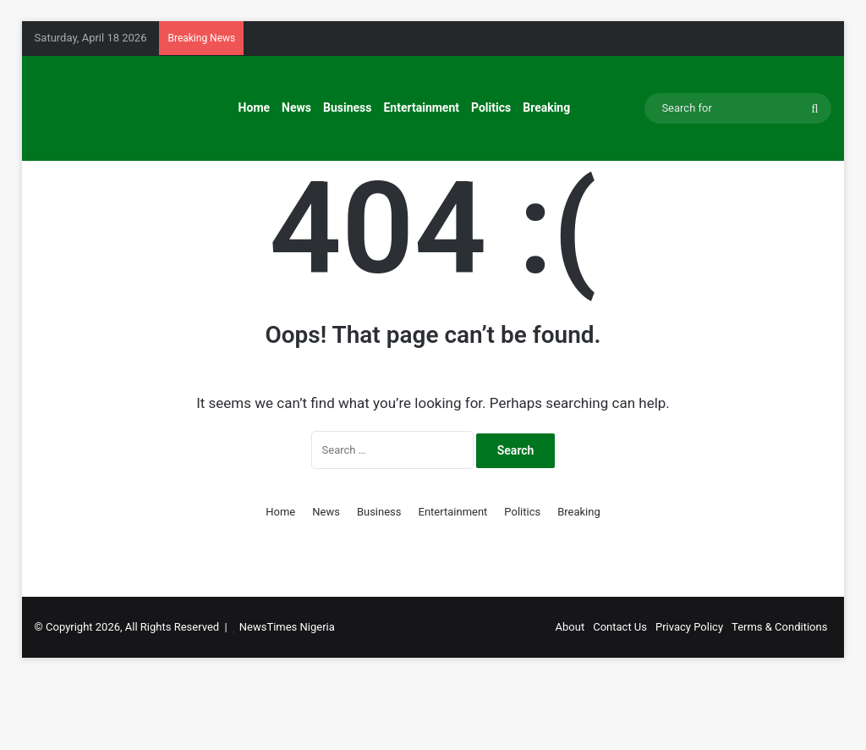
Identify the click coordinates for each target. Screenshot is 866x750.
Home (254, 107)
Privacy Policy (689, 698)
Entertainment (421, 107)
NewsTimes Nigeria (287, 698)
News (296, 107)
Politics (491, 107)
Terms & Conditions (779, 698)
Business (347, 107)
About (570, 698)
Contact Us (620, 698)
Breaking (546, 107)
